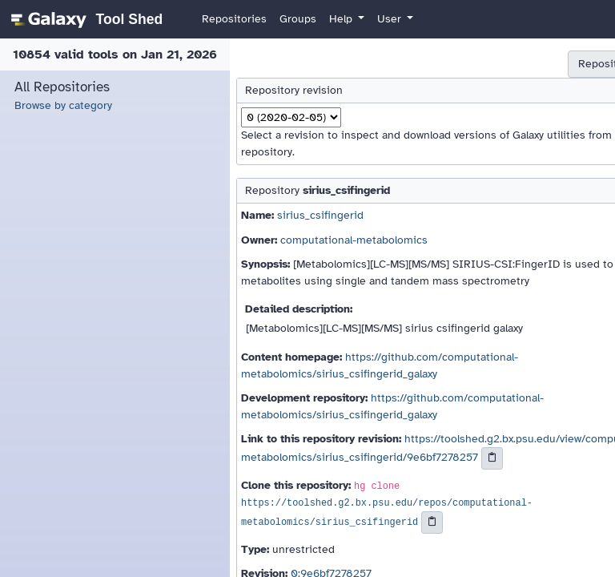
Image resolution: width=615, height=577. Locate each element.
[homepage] (84, 19)
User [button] (390, 19)
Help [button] (342, 19)
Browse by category (63, 105)
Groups (297, 19)
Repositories (234, 19)
